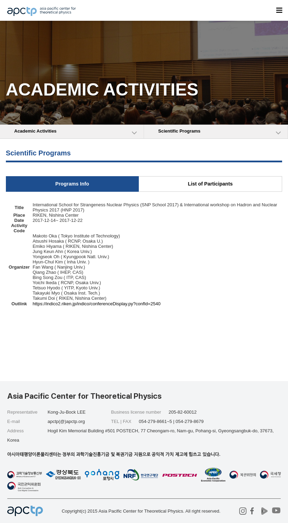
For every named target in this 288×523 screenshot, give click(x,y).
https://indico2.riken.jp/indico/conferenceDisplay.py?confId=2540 (96, 303)
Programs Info (72, 184)
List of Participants (210, 184)
